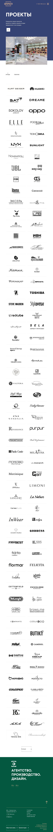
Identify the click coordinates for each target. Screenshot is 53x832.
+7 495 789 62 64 (41, 4)
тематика (16, 74)
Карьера (29, 811)
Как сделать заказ (31, 814)
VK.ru (12, 785)
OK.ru (17, 785)
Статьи (28, 813)
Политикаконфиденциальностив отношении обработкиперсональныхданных (41, 826)
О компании (29, 810)
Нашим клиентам (31, 816)
